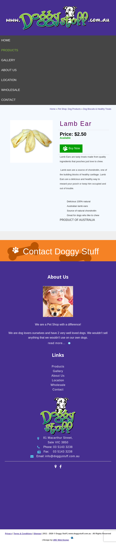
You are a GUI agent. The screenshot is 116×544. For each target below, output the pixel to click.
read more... (56, 343)
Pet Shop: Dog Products (69, 109)
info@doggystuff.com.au (62, 456)
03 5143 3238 (63, 446)
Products (9, 50)
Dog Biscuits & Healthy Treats (97, 109)
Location (8, 80)
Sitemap (37, 533)
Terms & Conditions (23, 533)
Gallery (8, 60)
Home (5, 40)
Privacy (8, 533)
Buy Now (71, 148)
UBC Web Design (61, 540)
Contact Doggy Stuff (61, 251)
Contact (8, 100)
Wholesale (10, 90)
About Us (9, 70)
